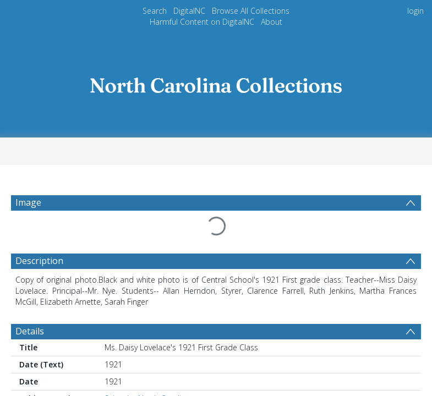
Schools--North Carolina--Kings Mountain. (178, 383)
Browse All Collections (250, 11)
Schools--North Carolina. (148, 372)
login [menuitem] (415, 11)
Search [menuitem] (155, 11)
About (271, 21)
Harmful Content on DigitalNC (202, 21)
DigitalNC (189, 11)
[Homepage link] (216, 82)
